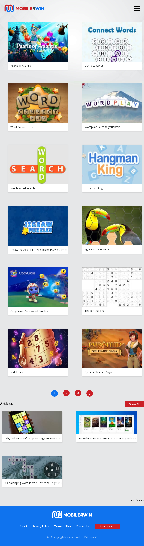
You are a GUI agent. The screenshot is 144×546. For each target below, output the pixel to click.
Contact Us (83, 526)
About (23, 526)
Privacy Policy (40, 526)
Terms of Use (62, 526)
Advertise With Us (107, 526)
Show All (134, 404)
